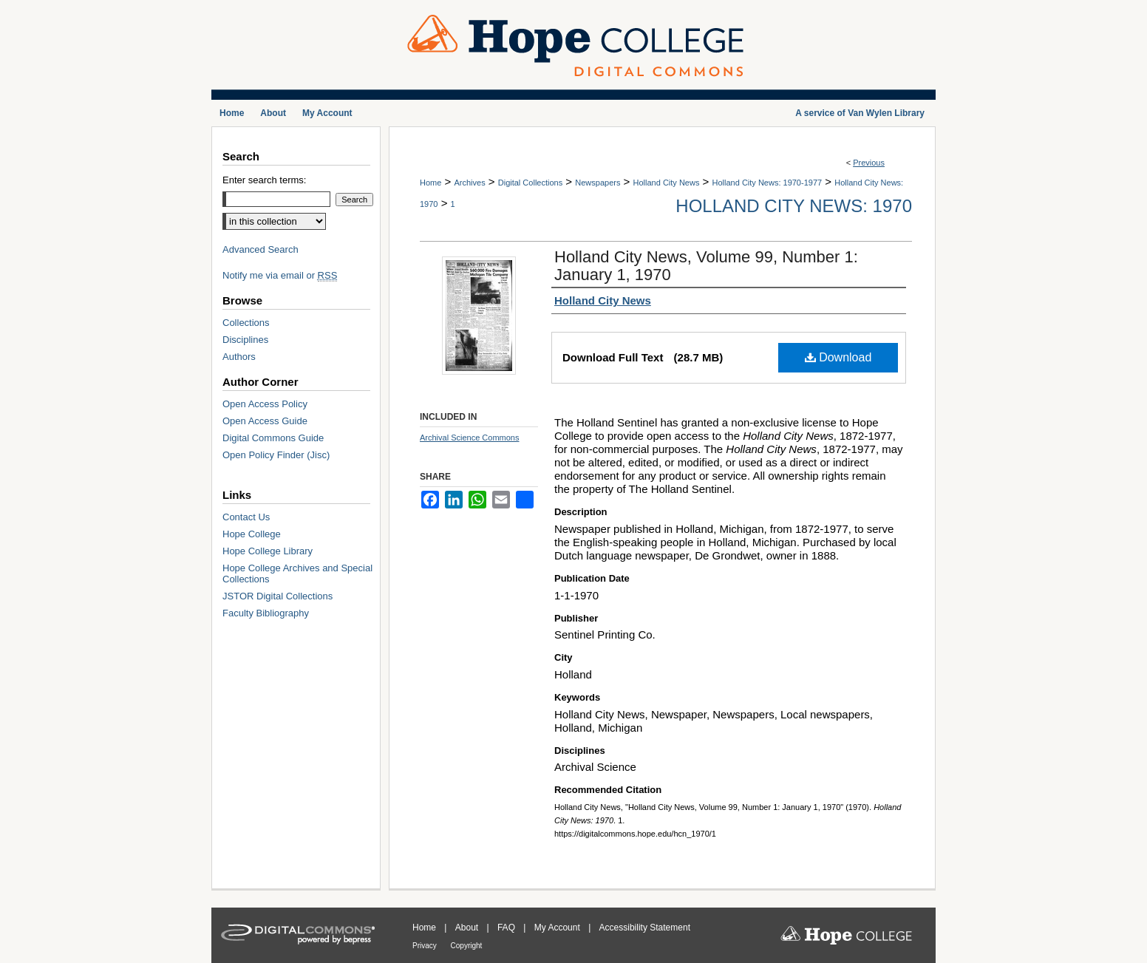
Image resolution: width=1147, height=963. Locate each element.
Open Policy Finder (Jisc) (276, 454)
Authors (239, 356)
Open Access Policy (264, 403)
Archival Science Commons (470, 437)
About (468, 927)
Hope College (251, 534)
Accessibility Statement (644, 927)
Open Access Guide (264, 420)
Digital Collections (530, 182)
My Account (558, 927)
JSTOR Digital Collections (277, 596)
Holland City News (666, 182)
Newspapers (597, 182)
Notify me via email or (279, 275)
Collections (246, 322)
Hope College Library (267, 551)
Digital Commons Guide (273, 437)
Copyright (467, 946)
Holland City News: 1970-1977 (767, 182)
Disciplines (245, 339)
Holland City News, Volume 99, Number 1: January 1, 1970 (706, 266)
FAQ (507, 927)
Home (430, 182)
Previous (869, 162)
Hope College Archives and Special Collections (297, 573)
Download (838, 357)
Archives (469, 182)
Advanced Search (260, 249)
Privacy (425, 946)
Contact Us (246, 517)
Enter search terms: (264, 180)
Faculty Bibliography (265, 613)
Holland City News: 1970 (793, 206)
